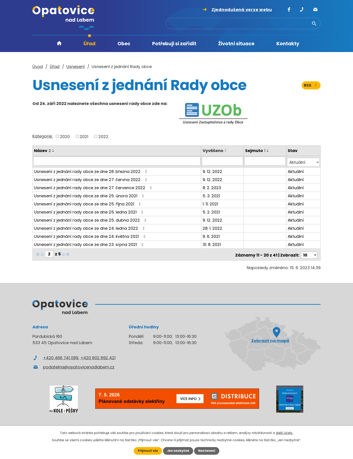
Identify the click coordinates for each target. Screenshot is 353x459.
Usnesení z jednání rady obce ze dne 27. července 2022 (94, 186)
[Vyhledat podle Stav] (303, 161)
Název (42, 150)
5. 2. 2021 (212, 211)
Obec (124, 43)
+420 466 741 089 (60, 355)
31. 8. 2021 (212, 243)
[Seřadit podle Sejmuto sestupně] (268, 151)
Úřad (89, 43)
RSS (310, 87)
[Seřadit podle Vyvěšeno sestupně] (226, 151)
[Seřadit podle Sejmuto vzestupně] (268, 149)
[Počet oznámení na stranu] (309, 252)
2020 (65, 136)
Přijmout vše (146, 450)
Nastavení (208, 450)
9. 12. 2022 (213, 170)
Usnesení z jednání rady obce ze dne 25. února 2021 (90, 194)
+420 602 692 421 (97, 355)
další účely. (284, 432)
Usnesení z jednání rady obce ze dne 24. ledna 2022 (90, 227)
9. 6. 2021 (211, 235)
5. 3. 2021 (212, 194)
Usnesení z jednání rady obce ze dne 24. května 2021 (90, 235)
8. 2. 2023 (212, 186)
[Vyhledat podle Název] (117, 161)
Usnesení (75, 66)
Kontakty (287, 43)
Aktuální (296, 170)
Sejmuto (256, 150)
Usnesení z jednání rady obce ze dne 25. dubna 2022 (91, 219)
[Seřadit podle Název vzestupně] (53, 149)
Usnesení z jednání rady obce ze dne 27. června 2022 (91, 178)
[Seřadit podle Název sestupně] (53, 151)
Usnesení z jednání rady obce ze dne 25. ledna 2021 (89, 211)
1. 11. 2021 (211, 202)
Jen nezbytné (178, 450)
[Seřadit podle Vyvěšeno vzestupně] (226, 149)
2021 (84, 136)
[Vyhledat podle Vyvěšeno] (223, 161)
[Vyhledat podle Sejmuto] (265, 161)
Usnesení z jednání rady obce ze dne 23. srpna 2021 (89, 243)
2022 (103, 136)
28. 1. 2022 (213, 227)
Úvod (59, 43)
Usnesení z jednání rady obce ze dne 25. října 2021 (88, 202)
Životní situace (236, 43)
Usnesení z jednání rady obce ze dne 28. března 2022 (91, 170)
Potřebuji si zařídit (174, 43)
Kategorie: (42, 136)
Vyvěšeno (213, 150)
